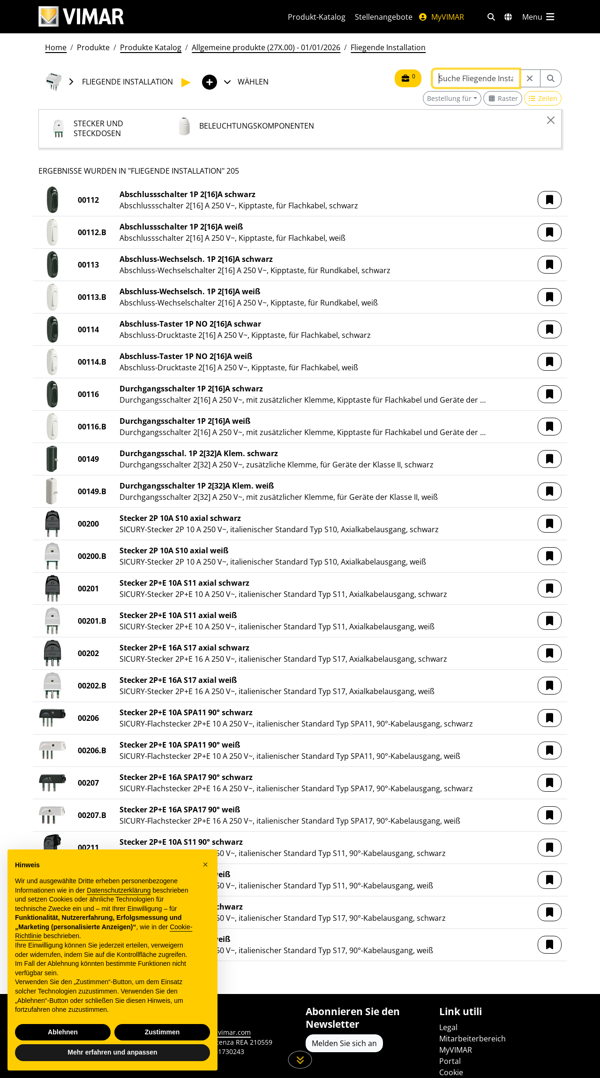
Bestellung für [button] (449, 98)
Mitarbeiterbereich (472, 1038)
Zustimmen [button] (162, 1037)
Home (56, 47)
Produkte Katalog (150, 47)
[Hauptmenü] (539, 17)
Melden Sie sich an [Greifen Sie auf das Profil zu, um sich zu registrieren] (344, 1043)
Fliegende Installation (388, 47)
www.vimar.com (226, 1032)
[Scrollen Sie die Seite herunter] (300, 1060)
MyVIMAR (441, 17)
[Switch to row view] (543, 98)
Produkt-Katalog (316, 17)
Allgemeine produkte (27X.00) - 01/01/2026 (266, 47)
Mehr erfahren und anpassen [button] (112, 1058)
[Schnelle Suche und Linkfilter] (491, 17)
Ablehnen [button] (63, 1037)
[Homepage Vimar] (151, 17)
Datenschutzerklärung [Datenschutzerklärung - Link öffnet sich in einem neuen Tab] (118, 895)
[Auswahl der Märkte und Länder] (508, 17)
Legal (448, 1027)
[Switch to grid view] (502, 98)
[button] (550, 200)
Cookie (451, 1072)
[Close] (550, 120)
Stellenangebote (383, 17)
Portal (450, 1061)
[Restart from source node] (529, 78)
